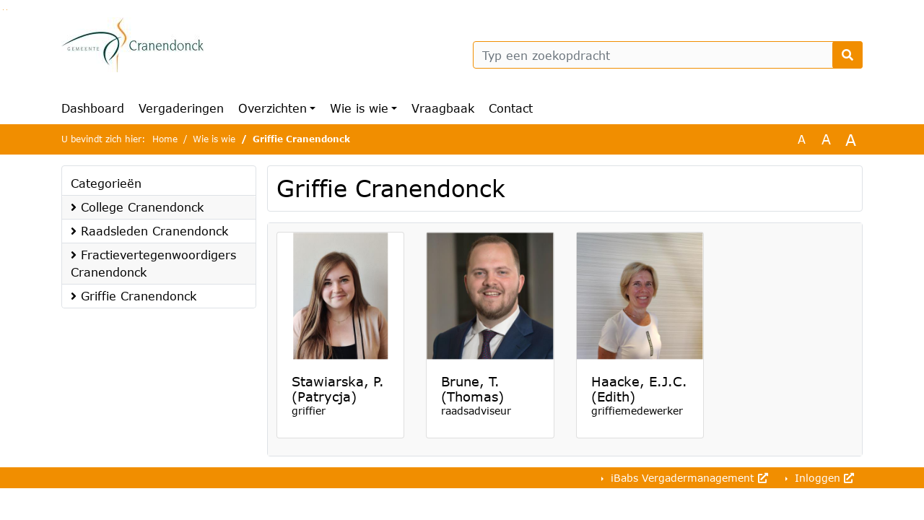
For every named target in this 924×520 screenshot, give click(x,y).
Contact (511, 108)
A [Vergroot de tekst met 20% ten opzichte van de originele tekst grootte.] (826, 139)
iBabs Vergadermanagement (687, 478)
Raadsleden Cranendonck (149, 231)
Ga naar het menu (6, 9)
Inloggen (822, 478)
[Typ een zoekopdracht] (668, 55)
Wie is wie (359, 108)
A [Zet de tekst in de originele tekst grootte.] (802, 139)
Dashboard (92, 108)
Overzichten (272, 108)
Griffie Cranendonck (133, 296)
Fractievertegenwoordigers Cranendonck (153, 263)
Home (165, 139)
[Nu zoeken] (847, 55)
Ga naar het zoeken (3, 9)
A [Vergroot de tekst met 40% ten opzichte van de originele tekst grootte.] (850, 139)
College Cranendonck (137, 207)
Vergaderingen (181, 108)
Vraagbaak (442, 108)
